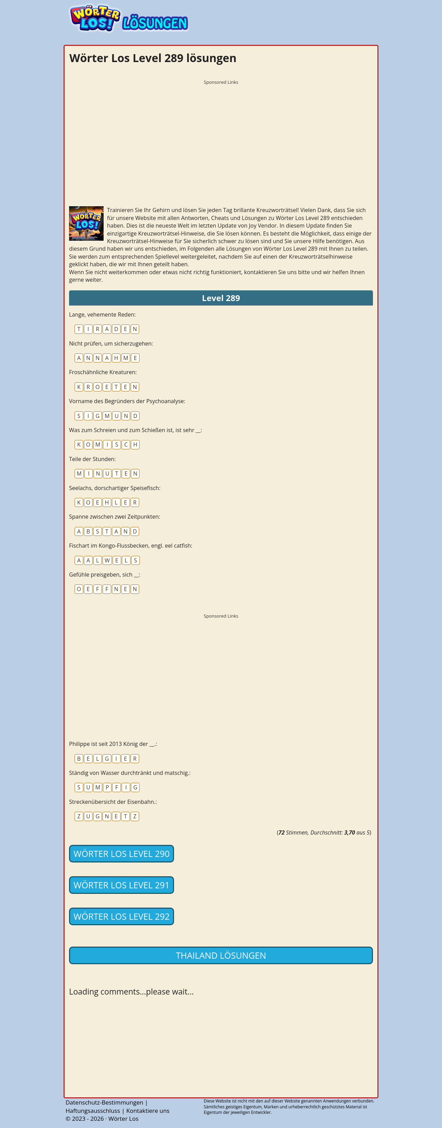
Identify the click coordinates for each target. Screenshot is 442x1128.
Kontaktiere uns (148, 1111)
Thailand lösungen (221, 955)
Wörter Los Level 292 (122, 916)
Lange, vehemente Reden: (102, 314)
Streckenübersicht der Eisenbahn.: (113, 802)
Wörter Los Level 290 (122, 853)
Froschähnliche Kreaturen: (103, 372)
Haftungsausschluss (93, 1111)
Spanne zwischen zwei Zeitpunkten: (114, 516)
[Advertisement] (221, 136)
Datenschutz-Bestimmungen (104, 1102)
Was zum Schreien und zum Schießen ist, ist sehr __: (135, 430)
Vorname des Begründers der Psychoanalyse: (127, 401)
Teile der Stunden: (92, 459)
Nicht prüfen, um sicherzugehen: (111, 343)
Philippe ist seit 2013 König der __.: (113, 744)
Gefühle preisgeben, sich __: (104, 574)
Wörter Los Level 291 (122, 885)
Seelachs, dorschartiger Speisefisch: (115, 488)
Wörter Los (123, 1118)
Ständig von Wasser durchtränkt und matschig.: (130, 773)
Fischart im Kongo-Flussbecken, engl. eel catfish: (130, 545)
